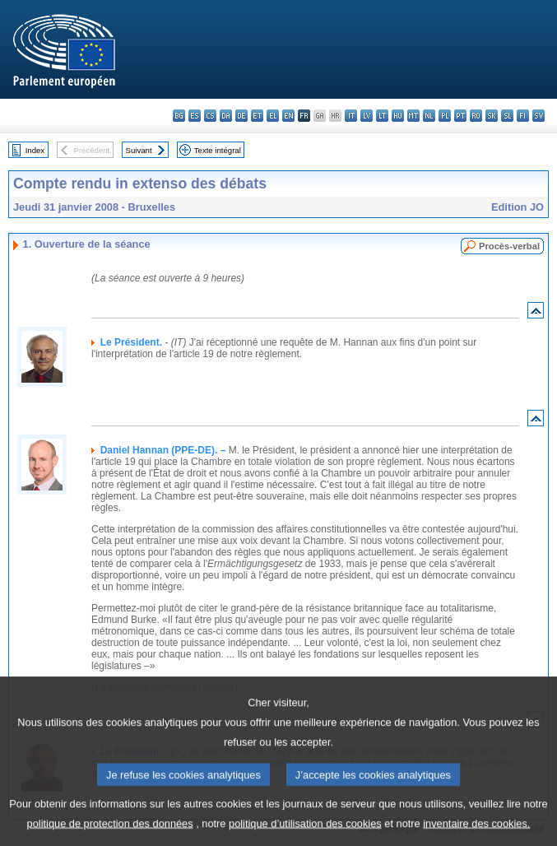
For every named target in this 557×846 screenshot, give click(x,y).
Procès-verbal (509, 246)
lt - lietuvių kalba (382, 115)
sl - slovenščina (507, 115)
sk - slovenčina (491, 115)
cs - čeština (210, 115)
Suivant (139, 150)
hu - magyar (398, 115)
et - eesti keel (257, 115)
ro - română (476, 115)
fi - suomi (523, 115)
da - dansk (226, 115)
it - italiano (351, 115)
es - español (194, 115)
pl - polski (445, 115)
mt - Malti (413, 115)
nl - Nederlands (429, 115)
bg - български (179, 115)
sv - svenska (538, 115)
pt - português (460, 115)
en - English (288, 115)
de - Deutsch (241, 115)
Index (35, 150)
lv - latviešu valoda (366, 115)
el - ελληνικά (273, 115)
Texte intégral (217, 150)
